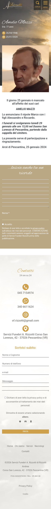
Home (10, 446)
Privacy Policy (25, 486)
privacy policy (38, 228)
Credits (25, 494)
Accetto (8, 224)
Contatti (25, 451)
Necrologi (39, 446)
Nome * (5, 213)
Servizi (29, 446)
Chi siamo (19, 446)
